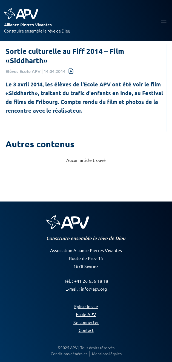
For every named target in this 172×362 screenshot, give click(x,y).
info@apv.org (94, 288)
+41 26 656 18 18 (91, 281)
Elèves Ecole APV (23, 71)
